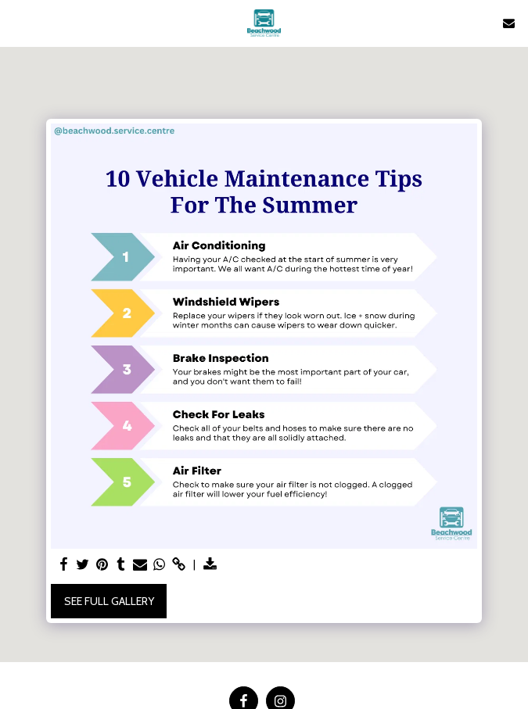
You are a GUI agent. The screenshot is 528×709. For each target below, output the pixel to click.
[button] (17, 23)
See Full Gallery (109, 601)
